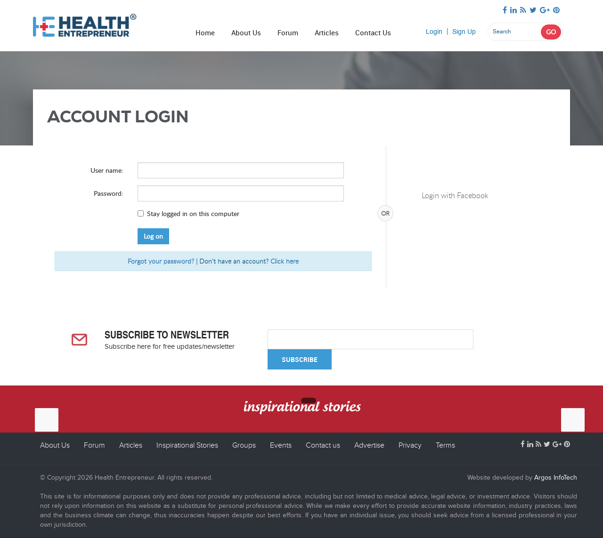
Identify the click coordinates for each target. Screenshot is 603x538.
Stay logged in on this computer (193, 213)
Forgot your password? (161, 261)
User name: (106, 170)
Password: (108, 193)
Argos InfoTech (554, 478)
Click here (284, 261)
